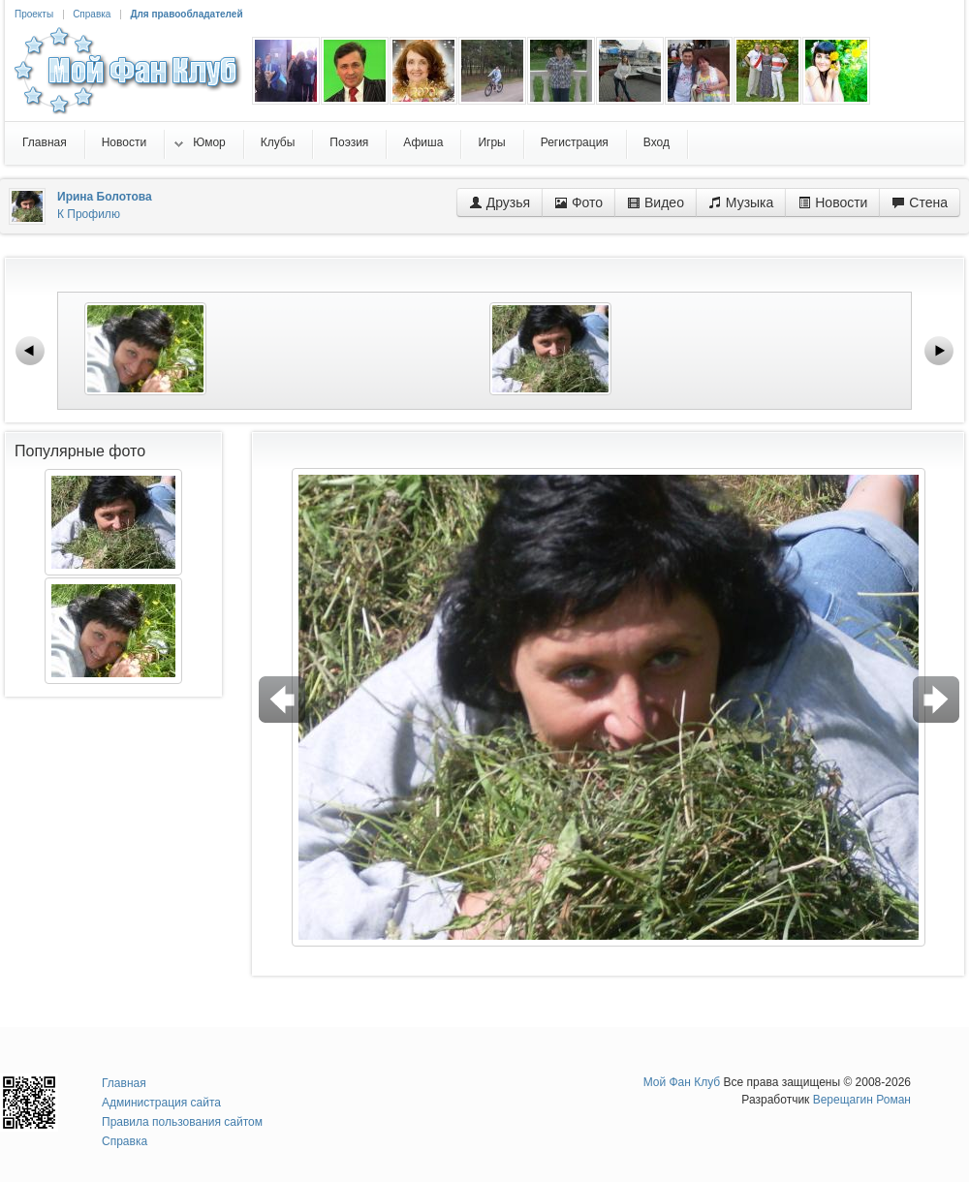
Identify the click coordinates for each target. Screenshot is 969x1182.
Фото (578, 202)
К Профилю (88, 214)
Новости (832, 202)
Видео (655, 202)
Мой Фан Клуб (682, 1082)
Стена (919, 202)
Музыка (740, 202)
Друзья (499, 202)
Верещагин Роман (862, 1099)
